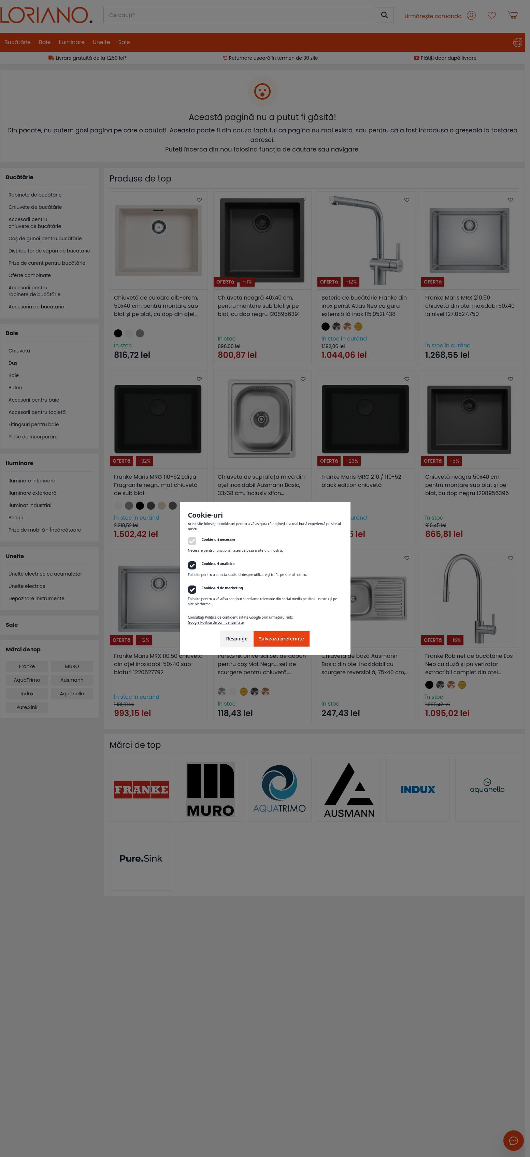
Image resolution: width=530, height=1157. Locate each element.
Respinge (236, 638)
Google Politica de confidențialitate (216, 622)
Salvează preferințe (281, 638)
